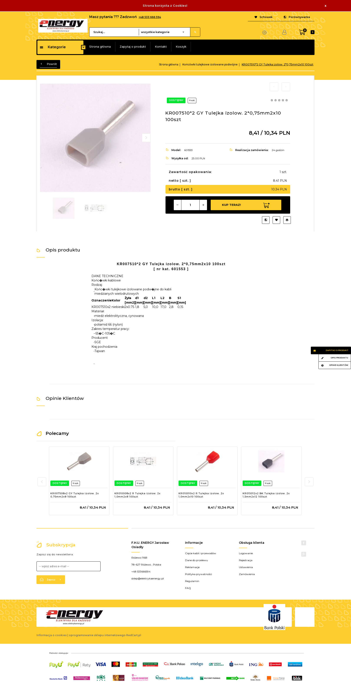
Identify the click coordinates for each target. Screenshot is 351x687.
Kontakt (161, 46)
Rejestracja (245, 560)
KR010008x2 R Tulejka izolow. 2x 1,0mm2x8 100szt (137, 495)
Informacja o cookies (51, 635)
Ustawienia (246, 567)
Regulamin (192, 581)
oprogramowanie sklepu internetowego (97, 635)
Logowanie (246, 553)
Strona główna (100, 46)
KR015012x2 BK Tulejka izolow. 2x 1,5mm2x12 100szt (266, 495)
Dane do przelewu (196, 560)
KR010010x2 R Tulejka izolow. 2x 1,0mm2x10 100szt (201, 495)
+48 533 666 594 (150, 17)
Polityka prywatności (198, 574)
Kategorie (53, 47)
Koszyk (181, 46)
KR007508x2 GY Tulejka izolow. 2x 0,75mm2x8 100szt (74, 495)
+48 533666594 (141, 571)
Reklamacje (192, 567)
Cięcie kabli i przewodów (200, 553)
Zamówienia (247, 574)
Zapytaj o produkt (133, 46)
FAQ (188, 588)
